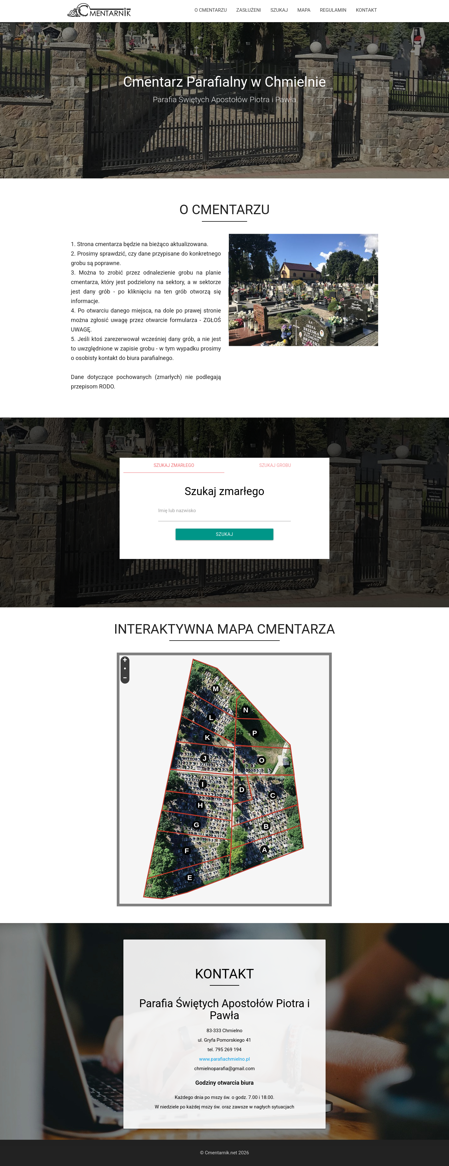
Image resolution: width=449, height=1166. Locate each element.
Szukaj (224, 534)
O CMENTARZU (211, 10)
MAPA (303, 10)
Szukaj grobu (275, 465)
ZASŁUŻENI (248, 10)
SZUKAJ (279, 10)
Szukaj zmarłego (174, 465)
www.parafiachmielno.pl (224, 1059)
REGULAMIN (333, 10)
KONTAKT (366, 10)
